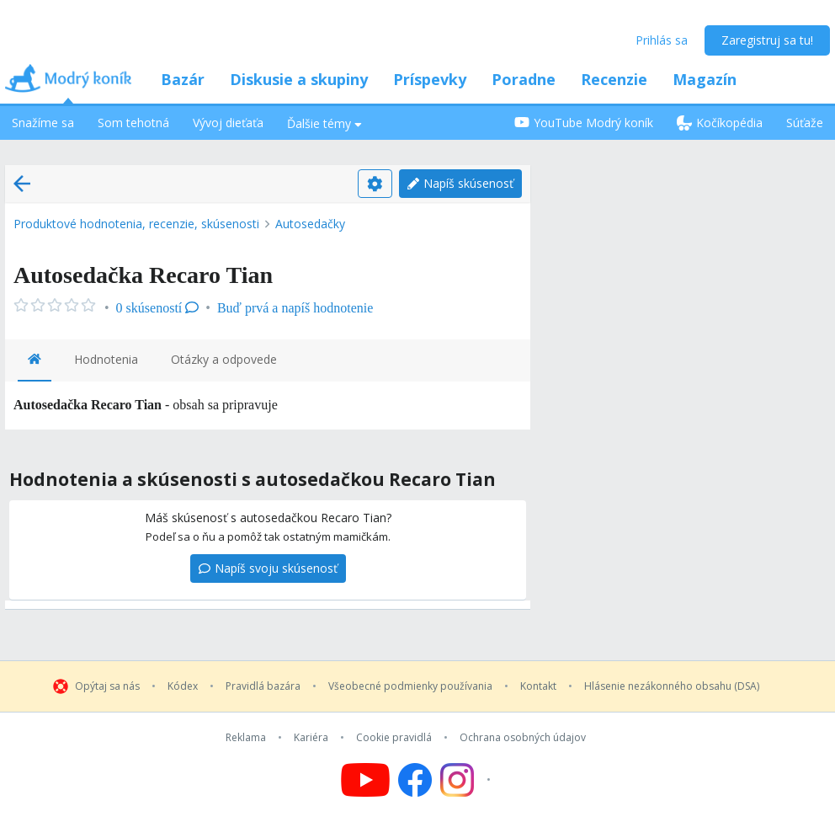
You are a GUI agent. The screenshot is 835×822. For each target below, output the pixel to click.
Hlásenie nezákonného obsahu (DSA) (671, 686)
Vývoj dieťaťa (228, 123)
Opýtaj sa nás (107, 686)
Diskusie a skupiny (299, 79)
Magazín (705, 79)
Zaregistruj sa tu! (767, 40)
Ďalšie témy (324, 123)
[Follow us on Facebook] (415, 780)
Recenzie (614, 79)
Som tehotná (133, 123)
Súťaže (804, 123)
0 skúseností (157, 308)
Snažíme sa (43, 123)
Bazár (183, 79)
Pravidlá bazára (263, 686)
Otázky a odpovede (224, 359)
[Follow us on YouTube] (365, 780)
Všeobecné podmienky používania (410, 686)
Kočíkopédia (720, 123)
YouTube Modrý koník (583, 123)
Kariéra (311, 738)
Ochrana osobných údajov (523, 738)
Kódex (183, 686)
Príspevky (429, 79)
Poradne (524, 79)
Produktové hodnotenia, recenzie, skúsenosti (136, 224)
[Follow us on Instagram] (467, 780)
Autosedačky (310, 224)
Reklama (246, 738)
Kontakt (538, 686)
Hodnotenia (106, 359)
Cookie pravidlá (394, 738)
